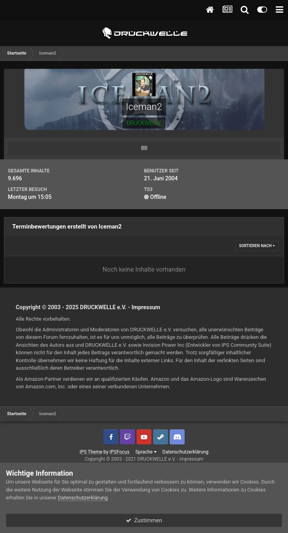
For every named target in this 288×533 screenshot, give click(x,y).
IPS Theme (91, 452)
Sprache (145, 452)
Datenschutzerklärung (186, 452)
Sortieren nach (257, 246)
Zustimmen (144, 520)
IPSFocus (119, 452)
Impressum (145, 307)
